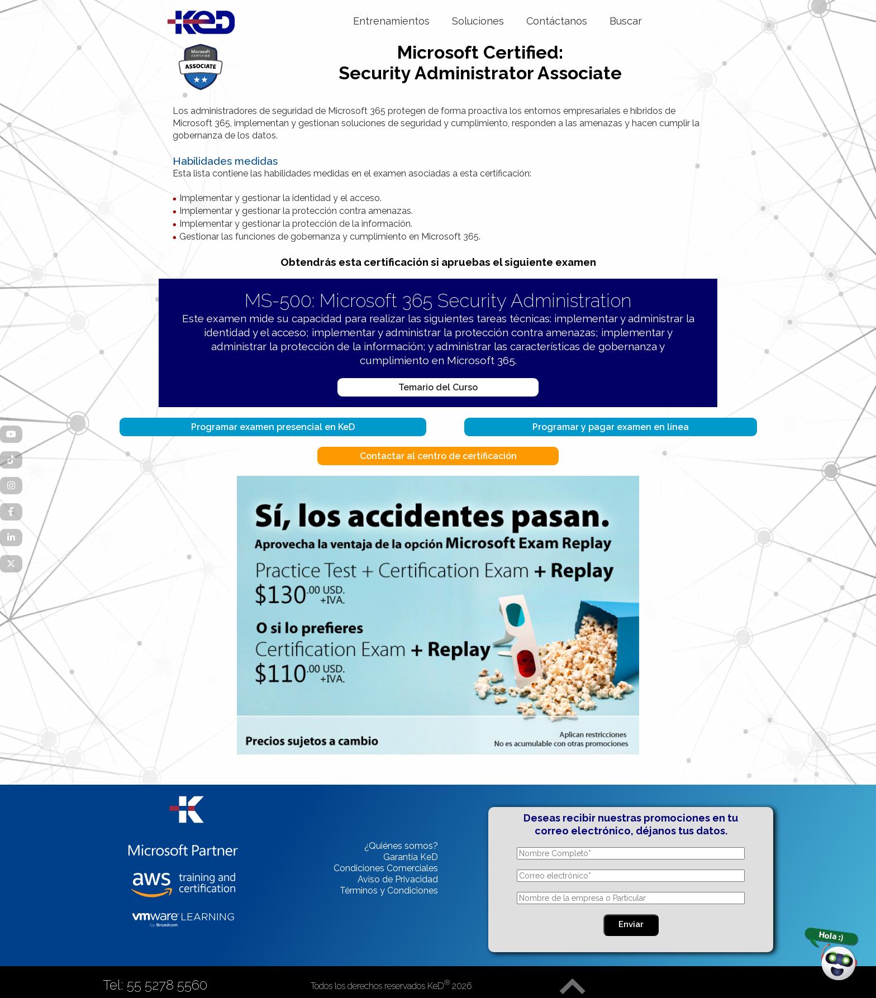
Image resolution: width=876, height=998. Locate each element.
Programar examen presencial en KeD (273, 427)
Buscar (626, 21)
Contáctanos (556, 21)
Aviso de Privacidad (398, 879)
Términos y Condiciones (389, 890)
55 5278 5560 (167, 985)
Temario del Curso (438, 387)
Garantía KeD (410, 857)
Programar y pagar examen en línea (610, 427)
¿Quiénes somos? (401, 846)
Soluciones (478, 21)
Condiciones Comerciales (386, 868)
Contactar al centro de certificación (438, 456)
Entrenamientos (391, 21)
